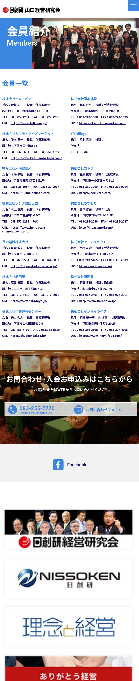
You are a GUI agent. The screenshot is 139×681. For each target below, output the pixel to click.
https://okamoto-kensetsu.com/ (102, 123)
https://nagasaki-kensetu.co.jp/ (34, 266)
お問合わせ (69, 650)
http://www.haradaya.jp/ (29, 301)
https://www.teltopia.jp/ (29, 123)
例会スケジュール (73, 643)
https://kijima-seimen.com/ (30, 192)
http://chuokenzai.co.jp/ (28, 335)
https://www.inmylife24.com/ (100, 335)
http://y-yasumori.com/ (96, 227)
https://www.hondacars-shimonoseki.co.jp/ (24, 229)
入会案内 (31, 650)
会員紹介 (105, 643)
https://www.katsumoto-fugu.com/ (36, 158)
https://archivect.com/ (95, 266)
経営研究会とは (36, 643)
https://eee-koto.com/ (95, 192)
